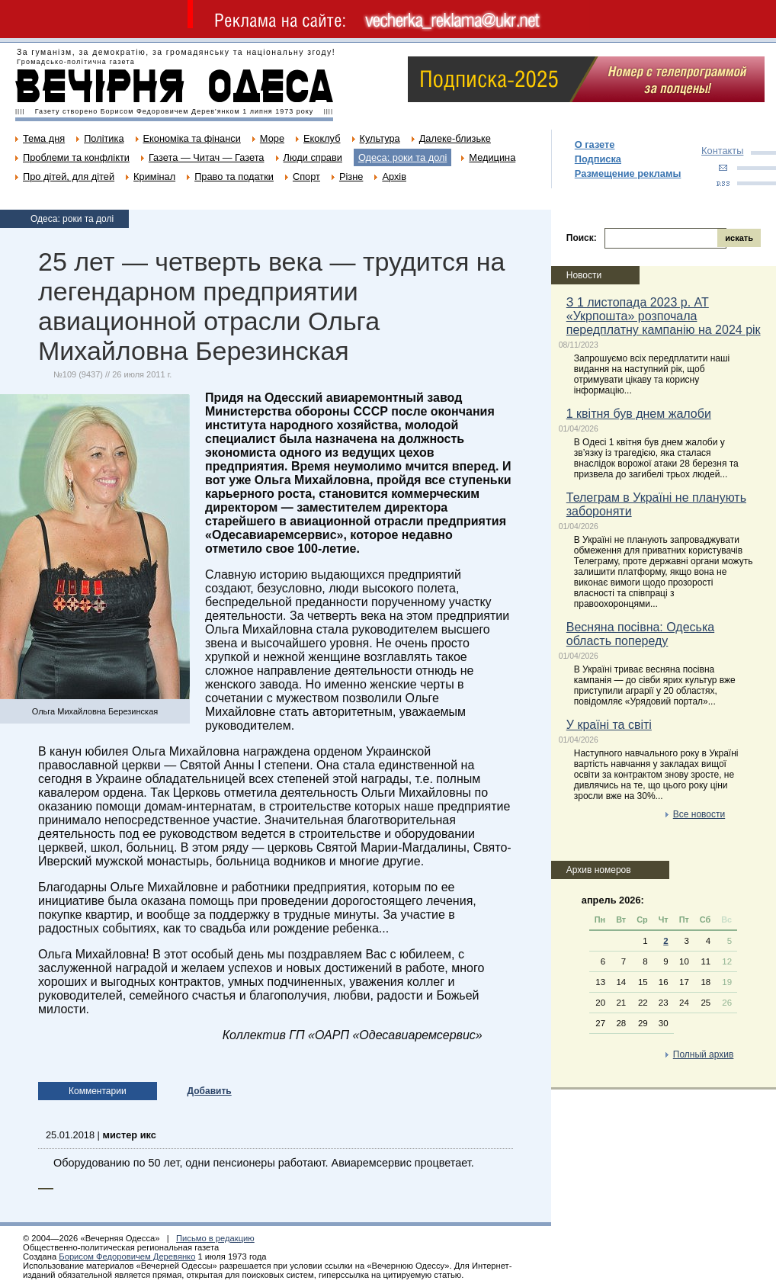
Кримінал (154, 176)
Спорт (306, 176)
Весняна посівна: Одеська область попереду (640, 634)
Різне (351, 176)
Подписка (598, 159)
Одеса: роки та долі (402, 157)
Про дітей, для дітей (68, 176)
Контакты (722, 150)
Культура (380, 138)
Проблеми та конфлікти (76, 157)
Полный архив (703, 1054)
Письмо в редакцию (215, 1238)
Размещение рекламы (628, 173)
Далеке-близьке (455, 138)
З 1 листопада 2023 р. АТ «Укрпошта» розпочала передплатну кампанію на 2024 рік (663, 316)
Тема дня (44, 138)
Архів (394, 176)
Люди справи (313, 157)
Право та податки (234, 176)
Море (272, 138)
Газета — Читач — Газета (207, 157)
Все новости (699, 814)
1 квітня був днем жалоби (638, 413)
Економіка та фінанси (192, 138)
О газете (595, 144)
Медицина (492, 157)
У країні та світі (609, 724)
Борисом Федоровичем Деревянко (127, 1256)
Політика (103, 138)
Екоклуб (321, 138)
